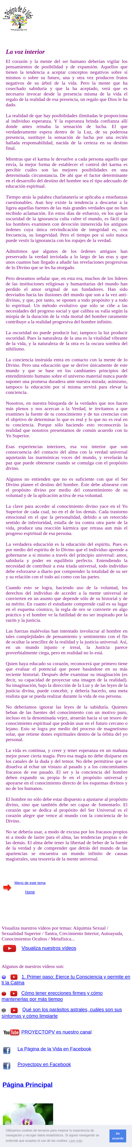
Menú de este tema (29, 883)
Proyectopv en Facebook (44, 1064)
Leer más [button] (75, 1140)
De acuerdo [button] (118, 1136)
